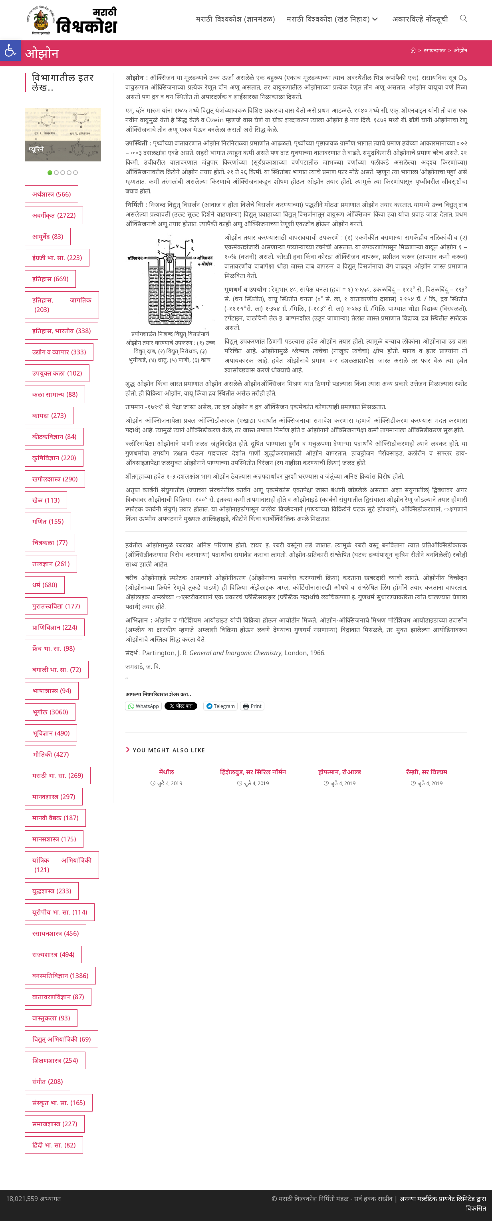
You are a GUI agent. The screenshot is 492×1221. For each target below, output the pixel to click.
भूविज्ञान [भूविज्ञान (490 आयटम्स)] (50, 733)
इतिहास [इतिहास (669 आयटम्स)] (50, 279)
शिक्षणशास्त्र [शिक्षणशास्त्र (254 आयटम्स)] (55, 1060)
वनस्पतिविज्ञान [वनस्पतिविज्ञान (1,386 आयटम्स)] (60, 975)
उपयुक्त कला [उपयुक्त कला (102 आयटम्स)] (57, 373)
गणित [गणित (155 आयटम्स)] (47, 521)
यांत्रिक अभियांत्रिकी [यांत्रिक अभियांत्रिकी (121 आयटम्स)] (62, 865)
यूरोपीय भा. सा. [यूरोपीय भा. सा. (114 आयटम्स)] (59, 912)
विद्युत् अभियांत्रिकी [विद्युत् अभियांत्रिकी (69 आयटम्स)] (61, 1039)
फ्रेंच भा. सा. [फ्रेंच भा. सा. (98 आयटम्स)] (53, 648)
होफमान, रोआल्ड (339, 772)
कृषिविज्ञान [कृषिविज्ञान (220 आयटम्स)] (54, 458)
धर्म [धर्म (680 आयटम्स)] (44, 585)
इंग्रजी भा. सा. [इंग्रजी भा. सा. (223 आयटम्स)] (57, 257)
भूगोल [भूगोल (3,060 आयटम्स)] (50, 712)
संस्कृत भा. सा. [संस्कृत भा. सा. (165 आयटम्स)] (58, 1103)
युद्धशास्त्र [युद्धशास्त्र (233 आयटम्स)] (51, 891)
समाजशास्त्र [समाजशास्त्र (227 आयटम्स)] (54, 1124)
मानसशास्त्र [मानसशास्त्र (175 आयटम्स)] (54, 839)
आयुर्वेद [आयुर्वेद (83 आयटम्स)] (47, 236)
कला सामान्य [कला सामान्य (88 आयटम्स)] (54, 394)
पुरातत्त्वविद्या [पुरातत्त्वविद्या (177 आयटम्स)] (56, 606)
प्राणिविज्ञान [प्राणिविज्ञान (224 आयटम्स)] (54, 627)
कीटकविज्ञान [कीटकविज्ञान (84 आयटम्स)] (54, 436)
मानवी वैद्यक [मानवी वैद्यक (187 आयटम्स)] (55, 818)
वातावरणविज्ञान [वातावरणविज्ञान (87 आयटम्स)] (58, 997)
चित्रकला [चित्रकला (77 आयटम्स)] (49, 542)
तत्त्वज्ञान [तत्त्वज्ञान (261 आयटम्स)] (50, 564)
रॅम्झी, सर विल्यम (426, 772)
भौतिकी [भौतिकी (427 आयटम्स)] (50, 754)
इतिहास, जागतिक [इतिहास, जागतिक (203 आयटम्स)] (62, 305)
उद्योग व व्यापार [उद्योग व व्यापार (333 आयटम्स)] (59, 352)
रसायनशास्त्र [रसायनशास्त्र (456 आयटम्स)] (55, 933)
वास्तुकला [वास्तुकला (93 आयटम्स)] (51, 1018)
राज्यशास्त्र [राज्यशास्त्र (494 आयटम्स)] (53, 954)
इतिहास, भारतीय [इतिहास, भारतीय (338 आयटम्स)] (61, 331)
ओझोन (460, 50)
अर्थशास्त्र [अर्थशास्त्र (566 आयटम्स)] (51, 194)
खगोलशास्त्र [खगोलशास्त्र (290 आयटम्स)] (54, 479)
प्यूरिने (36, 149)
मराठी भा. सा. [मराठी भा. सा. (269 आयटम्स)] (57, 775)
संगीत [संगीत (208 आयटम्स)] (47, 1081)
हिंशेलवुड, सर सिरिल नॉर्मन (253, 772)
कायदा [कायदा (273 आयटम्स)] (49, 415)
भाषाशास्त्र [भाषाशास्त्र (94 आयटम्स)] (51, 691)
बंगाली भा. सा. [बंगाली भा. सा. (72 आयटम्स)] (56, 669)
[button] (10, 50)
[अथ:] (413, 50)
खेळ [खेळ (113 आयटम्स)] (46, 500)
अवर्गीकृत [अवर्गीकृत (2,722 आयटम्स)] (53, 215)
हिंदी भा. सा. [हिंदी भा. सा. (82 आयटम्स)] (53, 1145)
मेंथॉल (166, 772)
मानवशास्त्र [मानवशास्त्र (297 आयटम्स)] (53, 796)
